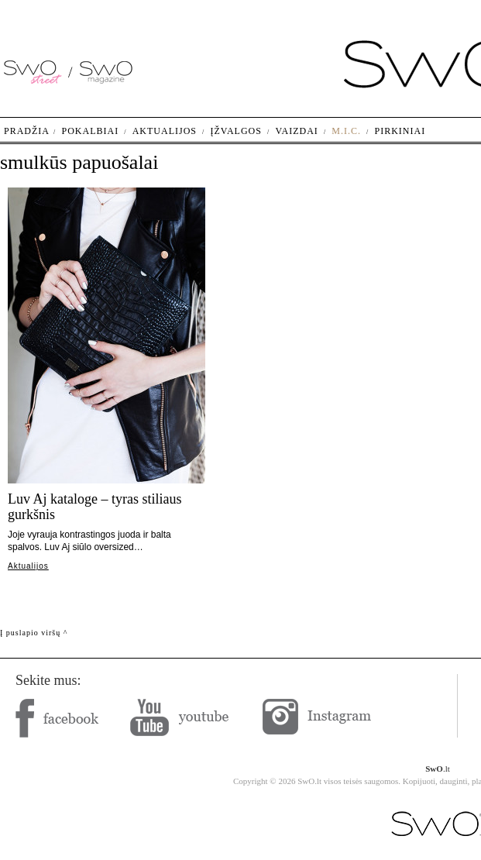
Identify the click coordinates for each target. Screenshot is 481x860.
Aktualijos (28, 566)
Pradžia (27, 131)
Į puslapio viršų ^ (33, 632)
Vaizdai (296, 131)
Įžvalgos (235, 131)
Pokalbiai (90, 131)
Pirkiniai (400, 131)
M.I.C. (346, 131)
